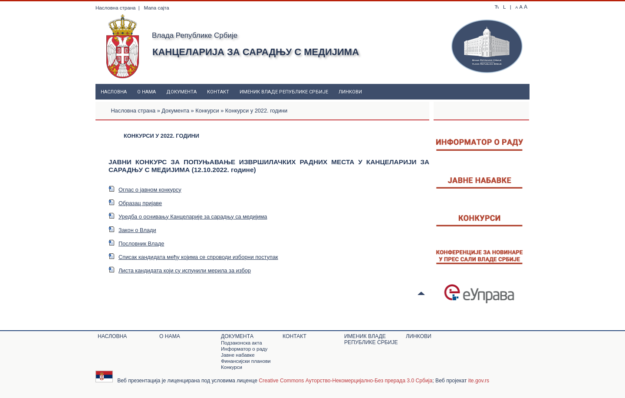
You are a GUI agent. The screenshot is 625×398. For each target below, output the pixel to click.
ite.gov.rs (478, 381)
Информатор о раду (244, 349)
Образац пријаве (135, 203)
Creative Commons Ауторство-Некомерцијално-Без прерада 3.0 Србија (345, 381)
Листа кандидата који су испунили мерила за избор (180, 270)
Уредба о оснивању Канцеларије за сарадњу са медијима (188, 216)
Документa (181, 92)
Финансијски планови (245, 361)
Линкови (350, 92)
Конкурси (207, 110)
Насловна (114, 92)
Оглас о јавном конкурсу (145, 189)
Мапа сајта (156, 7)
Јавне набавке (238, 355)
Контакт (218, 92)
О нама (146, 92)
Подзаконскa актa (241, 342)
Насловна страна (115, 7)
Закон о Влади (132, 230)
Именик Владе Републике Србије (284, 92)
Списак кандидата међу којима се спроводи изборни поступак (193, 257)
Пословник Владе (136, 243)
